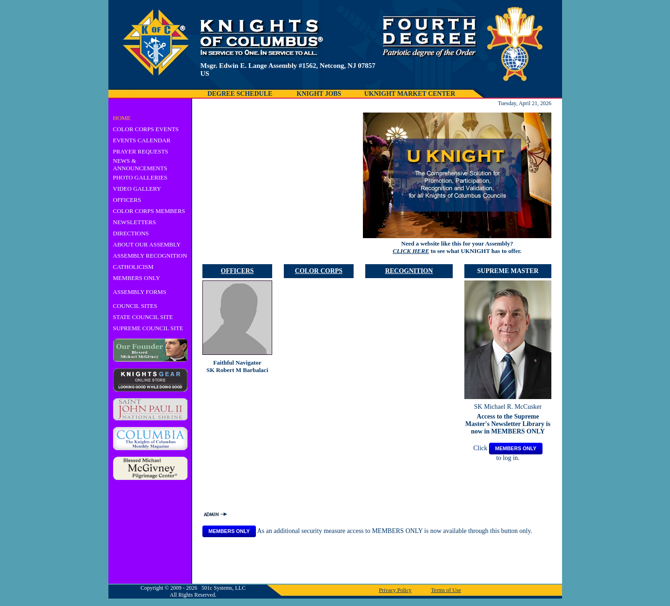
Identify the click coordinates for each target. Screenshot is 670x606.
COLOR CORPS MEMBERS (149, 210)
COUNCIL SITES (135, 305)
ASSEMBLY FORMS (140, 291)
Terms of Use (446, 590)
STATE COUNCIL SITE (143, 316)
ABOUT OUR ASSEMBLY (147, 244)
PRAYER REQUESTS (140, 151)
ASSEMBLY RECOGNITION (150, 255)
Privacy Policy (395, 590)
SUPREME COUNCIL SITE (148, 328)
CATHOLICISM (133, 266)
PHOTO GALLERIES (140, 177)
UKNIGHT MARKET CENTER (410, 93)
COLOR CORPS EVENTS (146, 129)
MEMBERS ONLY (137, 277)
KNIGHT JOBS (319, 93)
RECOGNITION (409, 270)
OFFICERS (127, 199)
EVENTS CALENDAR (142, 140)
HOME (122, 117)
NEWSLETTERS (134, 222)
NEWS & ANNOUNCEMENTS (140, 164)
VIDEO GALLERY (137, 188)
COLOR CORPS (318, 270)
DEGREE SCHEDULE (240, 93)
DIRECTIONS (131, 233)
